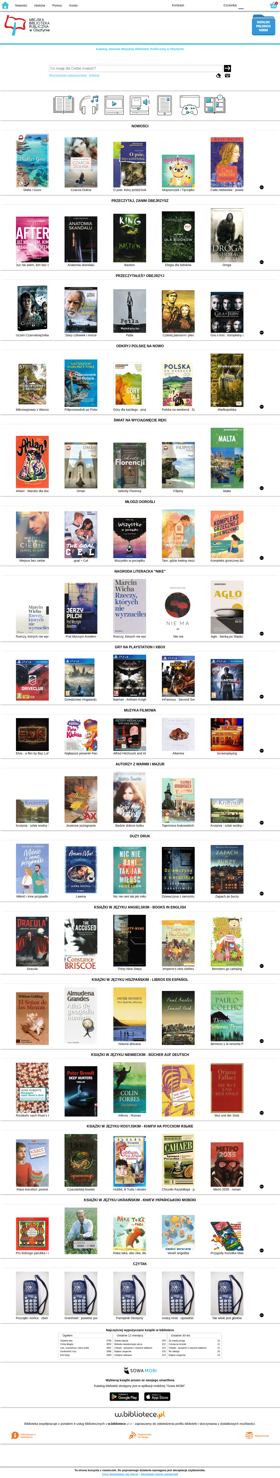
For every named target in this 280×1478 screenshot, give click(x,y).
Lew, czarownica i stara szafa (74, 1348)
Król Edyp (65, 1355)
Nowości (21, 5)
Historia (39, 5)
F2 (259, 5)
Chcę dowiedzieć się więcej (120, 1474)
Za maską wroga (177, 1340)
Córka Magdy (66, 1344)
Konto (73, 5)
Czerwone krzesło (177, 1344)
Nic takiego (174, 1351)
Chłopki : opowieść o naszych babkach (133, 1348)
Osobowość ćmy (68, 1351)
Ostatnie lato (66, 1340)
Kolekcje (94, 75)
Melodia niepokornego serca (128, 1344)
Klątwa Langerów (122, 1351)
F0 (241, 5)
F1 (249, 5)
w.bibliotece (119, 1423)
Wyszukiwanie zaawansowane (68, 75)
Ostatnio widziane (123, 1355)
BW (198, 5)
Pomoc (57, 5)
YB (207, 5)
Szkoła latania (121, 1340)
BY (216, 5)
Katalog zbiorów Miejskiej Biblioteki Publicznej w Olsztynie (140, 49)
